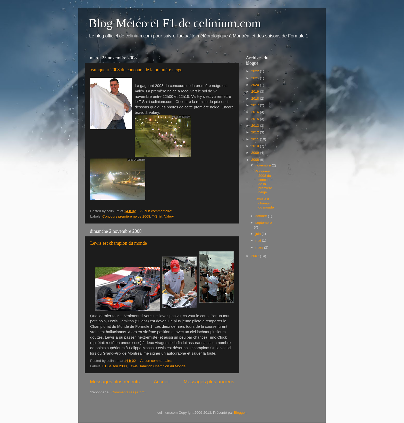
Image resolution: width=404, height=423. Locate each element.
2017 (255, 105)
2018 (255, 98)
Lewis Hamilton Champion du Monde (157, 366)
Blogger (240, 412)
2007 (255, 256)
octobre (261, 216)
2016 (255, 112)
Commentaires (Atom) (129, 392)
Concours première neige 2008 (126, 216)
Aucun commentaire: (156, 211)
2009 (255, 153)
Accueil (162, 381)
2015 (255, 119)
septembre (263, 223)
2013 (255, 125)
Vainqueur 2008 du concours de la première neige (136, 69)
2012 (255, 132)
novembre (263, 165)
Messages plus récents (115, 381)
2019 (255, 91)
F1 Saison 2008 (114, 366)
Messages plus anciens (209, 381)
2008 (255, 160)
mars (259, 247)
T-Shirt (157, 216)
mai (258, 240)
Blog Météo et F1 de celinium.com (175, 23)
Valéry (169, 216)
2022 (255, 71)
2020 (255, 85)
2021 (255, 78)
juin (258, 234)
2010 (255, 146)
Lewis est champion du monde (118, 243)
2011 (255, 139)
